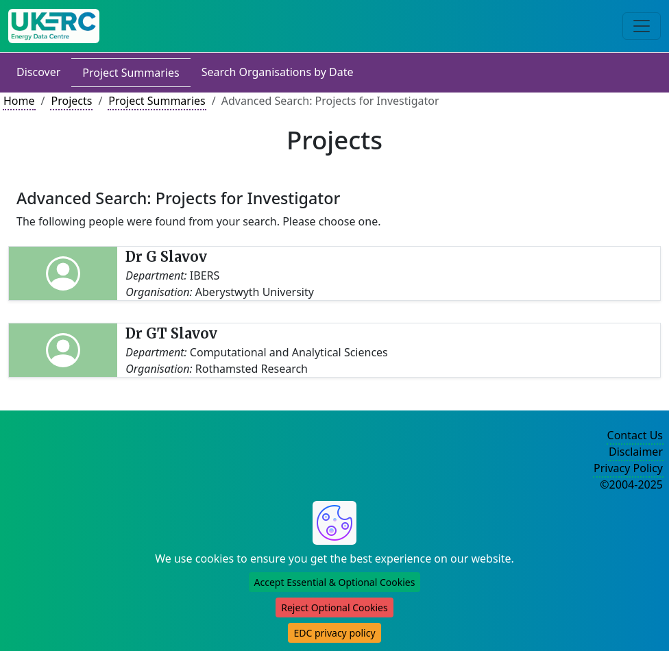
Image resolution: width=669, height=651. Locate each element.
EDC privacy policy (334, 632)
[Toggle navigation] (641, 26)
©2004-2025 (631, 484)
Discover (38, 71)
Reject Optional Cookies (334, 607)
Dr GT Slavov (171, 333)
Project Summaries (130, 72)
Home (19, 100)
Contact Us (635, 435)
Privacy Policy (628, 468)
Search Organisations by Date (278, 71)
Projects (71, 100)
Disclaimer (636, 451)
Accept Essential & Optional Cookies (334, 582)
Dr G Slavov (166, 256)
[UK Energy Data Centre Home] (53, 26)
